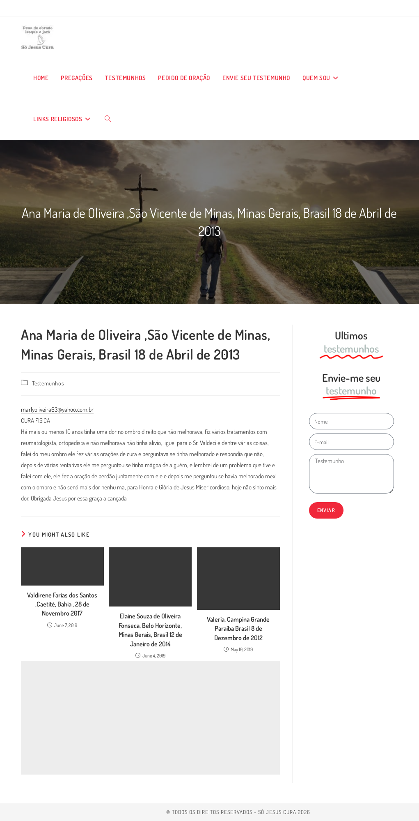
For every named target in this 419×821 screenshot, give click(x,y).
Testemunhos (48, 383)
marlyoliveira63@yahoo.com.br (57, 409)
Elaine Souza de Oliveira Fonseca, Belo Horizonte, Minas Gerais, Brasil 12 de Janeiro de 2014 (150, 630)
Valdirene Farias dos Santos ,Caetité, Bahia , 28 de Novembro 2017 (62, 604)
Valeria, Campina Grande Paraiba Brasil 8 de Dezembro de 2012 (238, 628)
